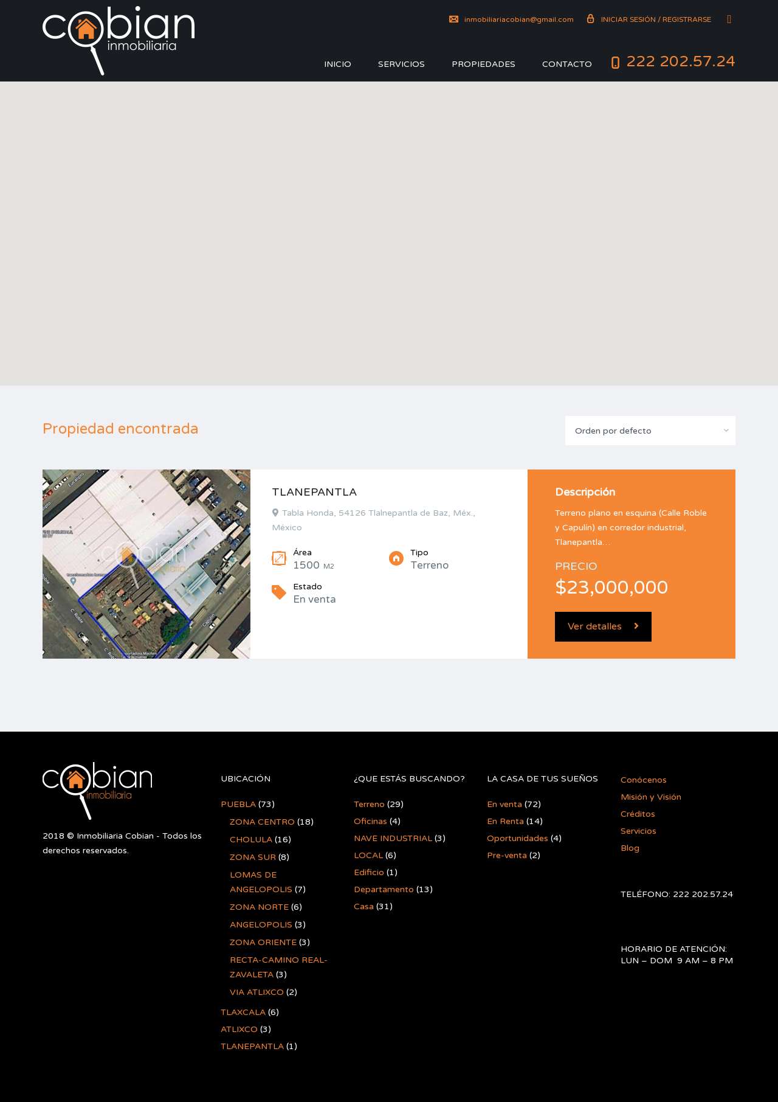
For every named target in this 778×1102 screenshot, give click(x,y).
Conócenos (644, 780)
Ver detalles (603, 626)
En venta (504, 804)
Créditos (638, 814)
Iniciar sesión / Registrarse (648, 19)
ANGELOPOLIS (261, 925)
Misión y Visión (651, 797)
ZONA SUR (253, 857)
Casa (364, 906)
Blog (630, 848)
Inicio (337, 64)
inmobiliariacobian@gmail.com (511, 19)
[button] (389, 216)
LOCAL (368, 855)
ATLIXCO (239, 1029)
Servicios (401, 64)
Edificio (369, 872)
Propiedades (483, 64)
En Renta (505, 821)
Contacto (567, 64)
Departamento (384, 889)
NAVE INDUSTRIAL (393, 838)
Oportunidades (517, 838)
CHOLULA (251, 839)
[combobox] (650, 430)
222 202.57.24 (680, 61)
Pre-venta (507, 855)
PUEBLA (238, 804)
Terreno (369, 804)
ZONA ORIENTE (263, 942)
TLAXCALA (243, 1012)
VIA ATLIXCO (257, 992)
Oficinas (370, 821)
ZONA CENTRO (262, 822)
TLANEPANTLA (314, 492)
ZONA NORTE (259, 907)
